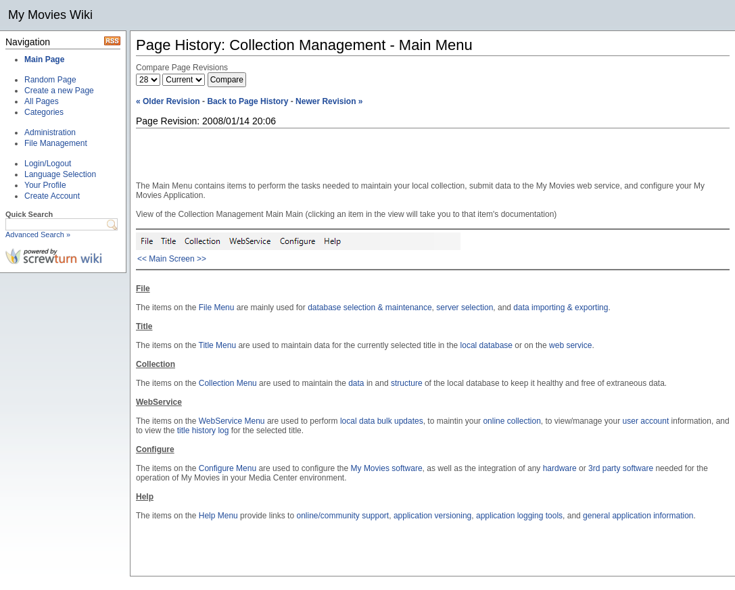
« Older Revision (168, 101)
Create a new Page (59, 90)
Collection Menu (228, 383)
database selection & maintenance (369, 307)
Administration (50, 132)
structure (407, 383)
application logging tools (519, 515)
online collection (511, 421)
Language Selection (60, 174)
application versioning (432, 515)
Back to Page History (247, 101)
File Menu (217, 307)
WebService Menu (232, 421)
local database (486, 345)
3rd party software (620, 468)
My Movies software (387, 468)
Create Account (52, 196)
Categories (44, 112)
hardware (560, 468)
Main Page (44, 59)
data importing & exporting (560, 307)
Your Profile (45, 185)
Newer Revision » (328, 101)
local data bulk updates (381, 421)
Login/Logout (47, 163)
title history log (203, 430)
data (356, 383)
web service (570, 345)
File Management (55, 143)
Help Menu (218, 515)
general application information (638, 515)
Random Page (50, 79)
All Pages (41, 101)
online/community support (342, 515)
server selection (464, 307)
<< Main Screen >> (171, 259)
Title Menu (218, 345)
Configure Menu (227, 468)
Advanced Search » (37, 234)
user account (646, 421)
